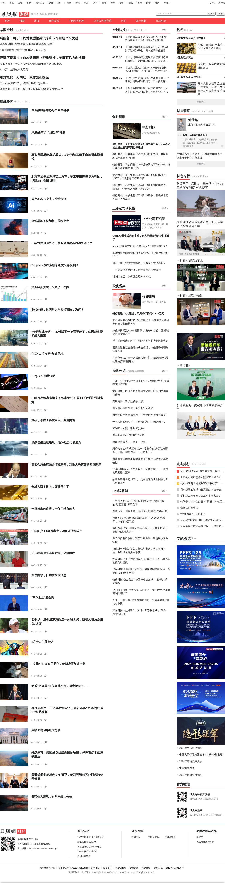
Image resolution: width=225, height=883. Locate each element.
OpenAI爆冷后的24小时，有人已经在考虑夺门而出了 (141, 237)
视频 (20, 3)
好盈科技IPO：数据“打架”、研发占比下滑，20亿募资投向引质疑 (141, 561)
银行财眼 (141, 20)
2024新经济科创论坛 (190, 747)
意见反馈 (146, 868)
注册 (214, 3)
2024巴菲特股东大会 (190, 761)
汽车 (86, 3)
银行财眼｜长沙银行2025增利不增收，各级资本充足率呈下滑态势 (140, 197)
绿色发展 (54, 20)
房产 (95, 3)
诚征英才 (107, 868)
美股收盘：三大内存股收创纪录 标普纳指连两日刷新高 (31, 63)
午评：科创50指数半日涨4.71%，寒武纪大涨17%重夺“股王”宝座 (141, 382)
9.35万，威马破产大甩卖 (14, 69)
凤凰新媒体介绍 (47, 868)
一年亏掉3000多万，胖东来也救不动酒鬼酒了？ (139, 421)
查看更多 (201, 102)
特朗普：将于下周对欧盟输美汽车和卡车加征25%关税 (39, 38)
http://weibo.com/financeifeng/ (43, 848)
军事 (113, 3)
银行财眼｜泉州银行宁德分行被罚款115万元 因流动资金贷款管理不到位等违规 (141, 146)
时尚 (77, 3)
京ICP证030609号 (175, 868)
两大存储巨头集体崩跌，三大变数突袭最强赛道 (139, 415)
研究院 (199, 837)
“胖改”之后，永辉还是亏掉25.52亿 (131, 276)
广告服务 (95, 868)
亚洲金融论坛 (84, 856)
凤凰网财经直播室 (205, 842)
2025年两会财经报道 (87, 851)
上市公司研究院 (102, 20)
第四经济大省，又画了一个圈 (129, 441)
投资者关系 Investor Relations (73, 868)
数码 (157, 3)
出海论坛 (161, 20)
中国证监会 (153, 837)
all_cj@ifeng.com (42, 844)
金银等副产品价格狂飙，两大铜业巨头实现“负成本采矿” (31, 89)
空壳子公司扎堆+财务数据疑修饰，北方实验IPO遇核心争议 (140, 602)
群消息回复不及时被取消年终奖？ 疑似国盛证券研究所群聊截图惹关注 (140, 322)
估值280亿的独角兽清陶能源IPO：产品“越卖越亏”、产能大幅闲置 (138, 519)
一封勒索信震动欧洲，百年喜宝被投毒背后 (136, 269)
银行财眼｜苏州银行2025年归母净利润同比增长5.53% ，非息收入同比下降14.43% (139, 187)
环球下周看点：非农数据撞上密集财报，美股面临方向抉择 (42, 58)
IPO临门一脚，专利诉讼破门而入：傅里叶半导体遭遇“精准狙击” (141, 591)
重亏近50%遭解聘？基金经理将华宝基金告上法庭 (140, 340)
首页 (2, 3)
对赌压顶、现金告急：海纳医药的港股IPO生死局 (139, 511)
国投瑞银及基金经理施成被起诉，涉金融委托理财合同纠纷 (140, 349)
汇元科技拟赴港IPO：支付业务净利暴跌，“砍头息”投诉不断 (139, 612)
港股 (36, 20)
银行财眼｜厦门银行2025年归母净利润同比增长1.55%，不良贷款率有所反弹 (139, 176)
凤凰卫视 (40, 3)
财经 (51, 3)
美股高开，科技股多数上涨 (127, 401)
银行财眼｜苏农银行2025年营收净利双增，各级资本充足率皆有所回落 (140, 156)
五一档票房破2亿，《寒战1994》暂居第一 (24, 83)
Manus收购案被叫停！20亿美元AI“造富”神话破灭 (140, 246)
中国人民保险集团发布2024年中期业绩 (200, 754)
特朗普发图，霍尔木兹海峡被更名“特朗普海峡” (26, 44)
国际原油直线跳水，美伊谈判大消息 (132, 408)
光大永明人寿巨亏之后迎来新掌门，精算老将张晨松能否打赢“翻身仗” (140, 359)
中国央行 (135, 837)
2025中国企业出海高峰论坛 (90, 837)
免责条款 (134, 868)
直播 (29, 3)
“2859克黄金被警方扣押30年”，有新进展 (23, 50)
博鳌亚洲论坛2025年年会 (89, 846)
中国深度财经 (76, 20)
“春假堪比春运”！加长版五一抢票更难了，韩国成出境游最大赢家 (140, 471)
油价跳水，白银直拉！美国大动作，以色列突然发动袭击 (140, 393)
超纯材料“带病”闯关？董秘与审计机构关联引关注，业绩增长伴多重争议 (139, 550)
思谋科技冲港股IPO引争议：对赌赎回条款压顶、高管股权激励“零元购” (141, 571)
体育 (69, 3)
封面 (123, 20)
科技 (104, 3)
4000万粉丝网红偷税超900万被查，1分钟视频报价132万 (140, 254)
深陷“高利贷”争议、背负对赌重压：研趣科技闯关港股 (140, 540)
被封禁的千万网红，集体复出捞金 (24, 77)
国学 (148, 3)
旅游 (131, 3)
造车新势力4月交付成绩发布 (128, 435)
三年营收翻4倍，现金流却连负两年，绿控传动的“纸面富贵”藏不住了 (138, 502)
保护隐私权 (120, 868)
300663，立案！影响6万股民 (128, 428)
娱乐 (60, 3)
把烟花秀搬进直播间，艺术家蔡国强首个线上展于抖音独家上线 (199, 156)
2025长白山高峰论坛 (87, 842)
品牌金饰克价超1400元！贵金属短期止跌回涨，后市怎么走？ (140, 481)
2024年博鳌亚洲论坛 (190, 774)
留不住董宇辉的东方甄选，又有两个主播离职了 (139, 263)
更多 (166, 3)
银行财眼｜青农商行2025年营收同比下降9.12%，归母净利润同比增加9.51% (141, 166)
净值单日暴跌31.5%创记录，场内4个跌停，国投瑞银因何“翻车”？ (140, 332)
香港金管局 (170, 837)
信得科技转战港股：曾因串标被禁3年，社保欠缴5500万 (139, 581)
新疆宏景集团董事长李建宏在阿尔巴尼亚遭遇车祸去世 (140, 460)
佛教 (139, 3)
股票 (22, 20)
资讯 (11, 3)
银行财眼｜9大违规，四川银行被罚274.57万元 (138, 313)
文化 (122, 3)
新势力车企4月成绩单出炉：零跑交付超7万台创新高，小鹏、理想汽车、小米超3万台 (140, 450)
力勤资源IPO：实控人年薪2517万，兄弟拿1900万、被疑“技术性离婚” (141, 530)
